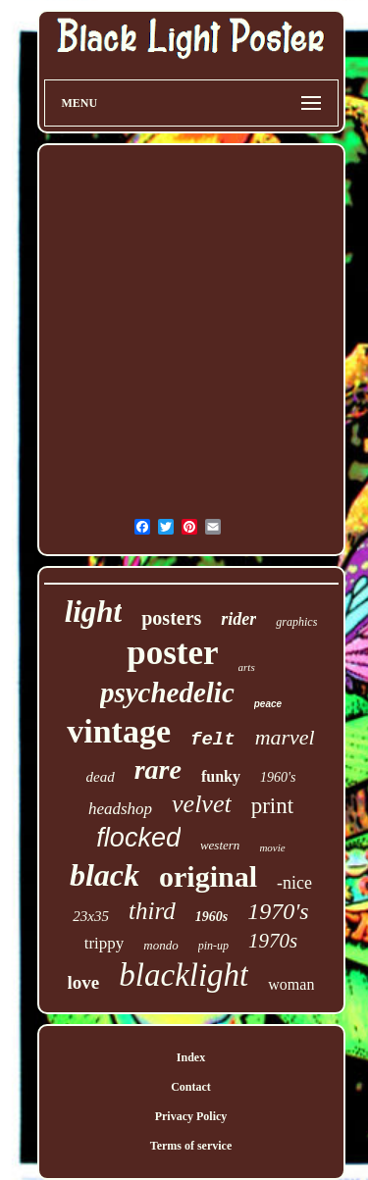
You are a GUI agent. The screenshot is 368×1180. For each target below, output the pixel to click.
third (152, 911)
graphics (296, 622)
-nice (294, 883)
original (208, 876)
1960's (277, 777)
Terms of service (191, 1146)
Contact (191, 1087)
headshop (120, 808)
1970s (272, 940)
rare (158, 769)
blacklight (183, 975)
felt (213, 739)
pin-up (213, 945)
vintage (119, 731)
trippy (104, 943)
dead (100, 777)
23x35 (91, 916)
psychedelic (167, 692)
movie (272, 847)
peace (268, 703)
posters (171, 618)
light (94, 611)
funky (220, 776)
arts (246, 667)
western (219, 845)
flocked (138, 837)
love (84, 982)
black (104, 875)
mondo (160, 945)
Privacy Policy (191, 1116)
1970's (277, 911)
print (272, 806)
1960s (211, 916)
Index (191, 1057)
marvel (285, 737)
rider (238, 619)
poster (172, 653)
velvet (202, 804)
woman (291, 984)
